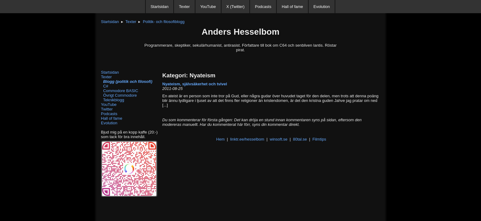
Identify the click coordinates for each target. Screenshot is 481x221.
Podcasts (263, 6)
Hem (220, 139)
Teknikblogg (112, 100)
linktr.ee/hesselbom (247, 139)
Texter (184, 6)
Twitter (107, 109)
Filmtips (319, 139)
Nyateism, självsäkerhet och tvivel (194, 84)
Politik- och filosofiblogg (164, 21)
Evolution (322, 6)
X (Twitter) (235, 6)
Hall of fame (292, 6)
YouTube (208, 6)
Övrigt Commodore (119, 95)
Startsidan (160, 6)
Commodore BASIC (119, 90)
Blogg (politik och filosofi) (126, 81)
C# (104, 86)
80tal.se (300, 139)
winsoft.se (278, 139)
